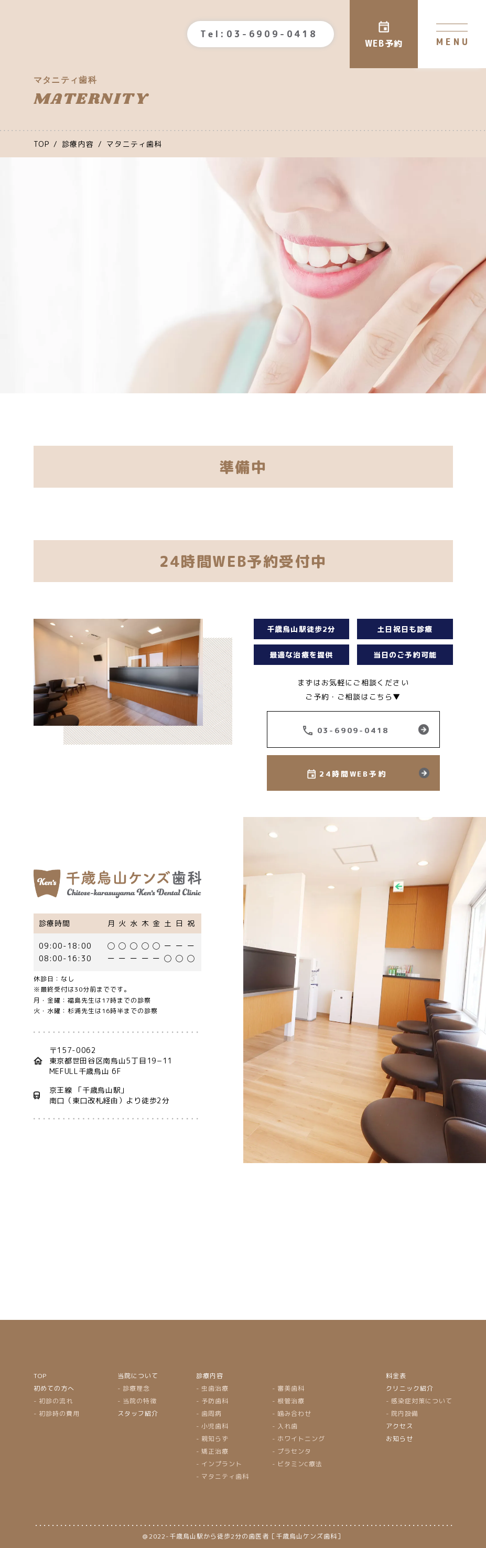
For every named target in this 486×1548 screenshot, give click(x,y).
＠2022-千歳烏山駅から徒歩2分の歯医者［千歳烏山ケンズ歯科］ (243, 1536)
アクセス (399, 1426)
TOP (40, 1375)
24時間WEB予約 (352, 774)
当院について (137, 1375)
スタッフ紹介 (137, 1413)
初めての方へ (54, 1388)
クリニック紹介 (410, 1388)
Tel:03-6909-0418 (259, 34)
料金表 (396, 1375)
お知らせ (399, 1438)
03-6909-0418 (353, 730)
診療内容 (209, 1375)
